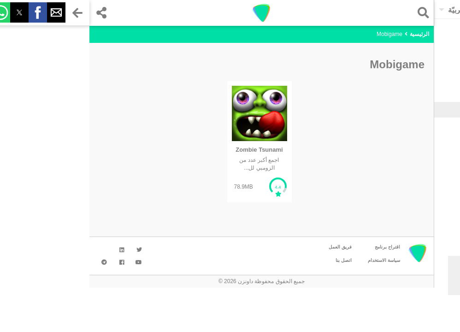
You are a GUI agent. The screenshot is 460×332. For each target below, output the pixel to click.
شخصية (430, 173)
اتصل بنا (254, 260)
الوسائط (429, 160)
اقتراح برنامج (298, 246)
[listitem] (170, 141)
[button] (331, 12)
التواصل (430, 148)
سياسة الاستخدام (294, 260)
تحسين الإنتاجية (421, 185)
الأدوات (431, 136)
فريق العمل (250, 246)
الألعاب (431, 123)
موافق (409, 285)
